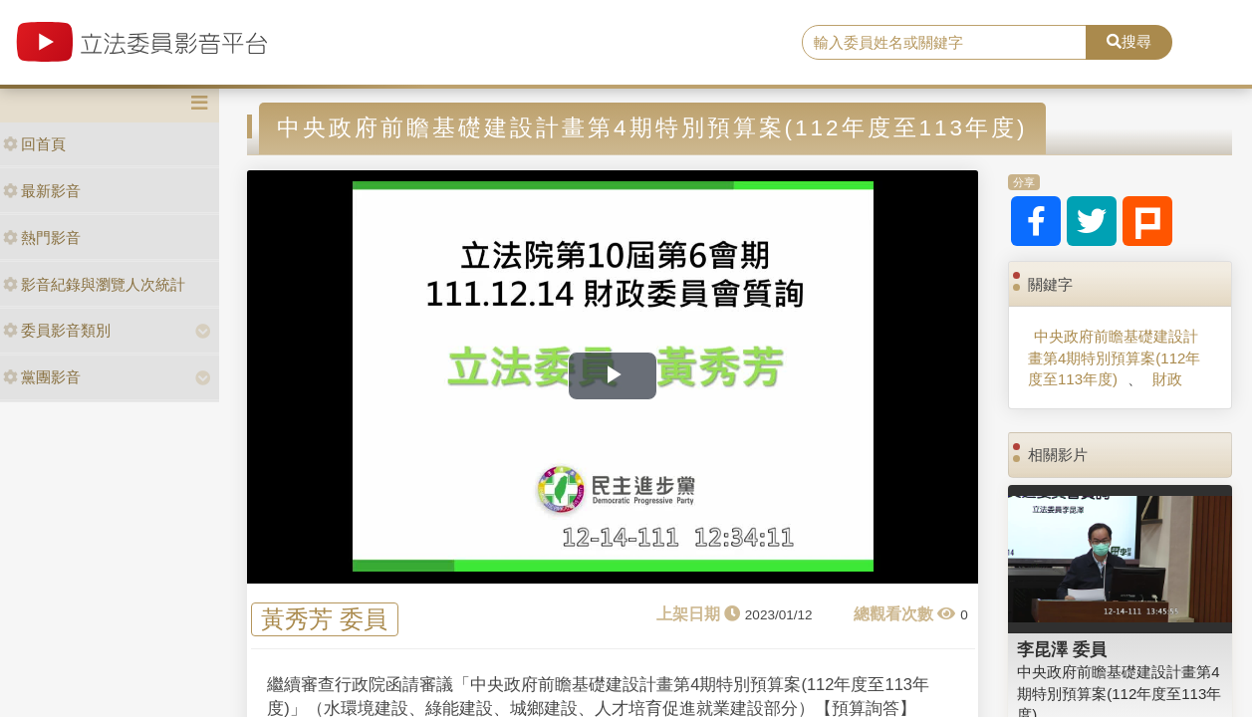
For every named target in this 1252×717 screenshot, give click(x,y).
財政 (1167, 378)
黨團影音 (42, 376)
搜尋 (1129, 41)
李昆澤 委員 (1062, 649)
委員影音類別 (57, 330)
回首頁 (34, 143)
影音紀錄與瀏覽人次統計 (94, 284)
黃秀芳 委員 (324, 618)
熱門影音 (42, 237)
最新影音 (42, 190)
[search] (944, 43)
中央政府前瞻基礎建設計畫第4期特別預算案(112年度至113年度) (1114, 357)
